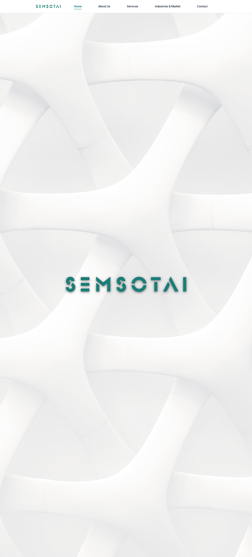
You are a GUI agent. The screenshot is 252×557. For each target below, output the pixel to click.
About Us (104, 6)
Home (78, 6)
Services (132, 6)
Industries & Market (167, 6)
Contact (202, 6)
